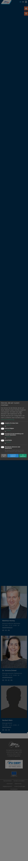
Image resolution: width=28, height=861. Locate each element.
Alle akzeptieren (22, 455)
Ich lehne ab (4, 455)
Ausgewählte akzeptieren (13, 455)
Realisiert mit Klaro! (24, 458)
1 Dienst (8, 425)
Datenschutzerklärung (7, 419)
